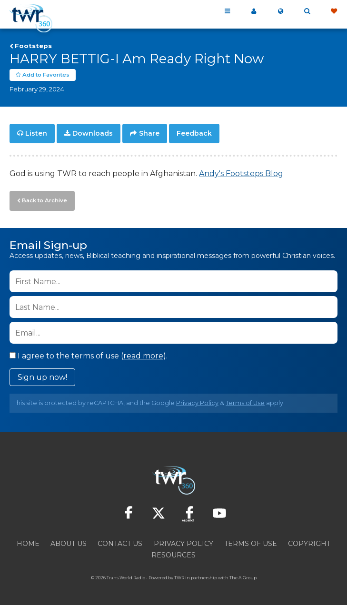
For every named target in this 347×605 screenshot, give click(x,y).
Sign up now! (42, 375)
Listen (36, 133)
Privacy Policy (197, 401)
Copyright (309, 542)
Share (149, 133)
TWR (179, 576)
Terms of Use (245, 401)
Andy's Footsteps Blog (241, 173)
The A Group (243, 576)
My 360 (253, 11)
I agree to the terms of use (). (89, 354)
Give (333, 11)
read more (143, 354)
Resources (173, 553)
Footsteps (33, 46)
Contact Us (120, 542)
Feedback (194, 133)
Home (28, 542)
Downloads (92, 133)
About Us (68, 542)
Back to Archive (43, 199)
